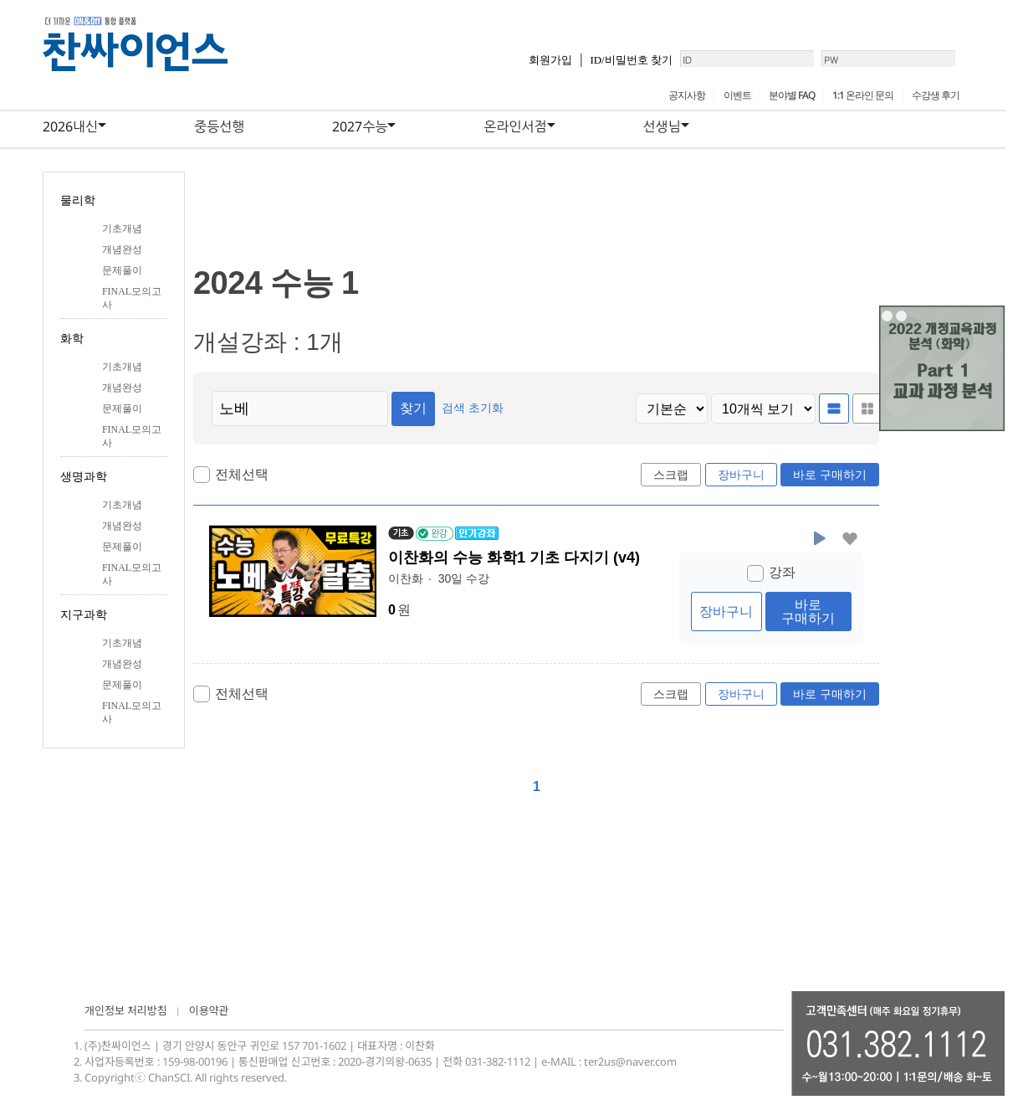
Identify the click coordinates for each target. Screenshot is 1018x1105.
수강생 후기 (935, 95)
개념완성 (122, 249)
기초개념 (122, 228)
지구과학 (83, 615)
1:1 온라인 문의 (862, 95)
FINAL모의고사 (131, 298)
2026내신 (70, 126)
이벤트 (737, 95)
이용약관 (209, 1010)
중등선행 (219, 126)
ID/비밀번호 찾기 (576, 66)
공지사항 (686, 95)
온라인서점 (514, 126)
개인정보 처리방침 (125, 1010)
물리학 (77, 200)
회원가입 (495, 66)
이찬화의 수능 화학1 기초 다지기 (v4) (516, 558)
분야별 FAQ (792, 95)
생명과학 (83, 476)
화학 (72, 338)
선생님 (662, 126)
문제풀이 (122, 270)
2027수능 (359, 126)
